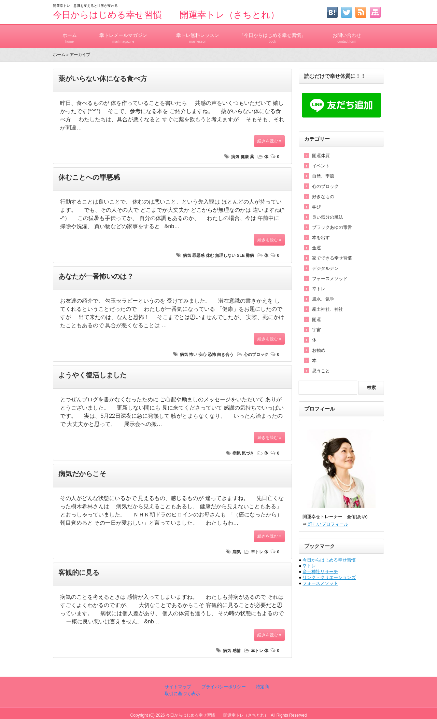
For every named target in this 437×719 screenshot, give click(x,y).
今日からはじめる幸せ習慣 (329, 560)
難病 (250, 255)
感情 (236, 650)
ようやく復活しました (92, 375)
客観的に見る (78, 572)
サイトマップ (178, 686)
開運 (316, 319)
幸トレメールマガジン (123, 35)
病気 (235, 156)
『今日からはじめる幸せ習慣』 (272, 35)
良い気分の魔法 (327, 217)
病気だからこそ (82, 474)
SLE (240, 255)
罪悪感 (198, 255)
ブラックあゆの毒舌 (332, 227)
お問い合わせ (347, 35)
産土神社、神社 (327, 309)
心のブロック (256, 354)
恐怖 (212, 354)
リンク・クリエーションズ (329, 577)
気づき (248, 453)
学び (316, 206)
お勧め (318, 350)
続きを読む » (269, 141)
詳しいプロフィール (327, 524)
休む (210, 255)
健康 (245, 156)
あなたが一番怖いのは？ (95, 276)
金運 (316, 247)
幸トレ (257, 552)
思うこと (321, 370)
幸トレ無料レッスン (197, 35)
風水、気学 (323, 299)
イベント (321, 165)
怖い (193, 354)
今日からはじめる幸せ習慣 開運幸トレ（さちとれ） (166, 15)
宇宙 (316, 329)
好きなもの (323, 196)
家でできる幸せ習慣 (332, 258)
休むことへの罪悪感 (89, 177)
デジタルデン (325, 268)
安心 (202, 354)
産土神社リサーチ (320, 571)
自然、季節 (323, 176)
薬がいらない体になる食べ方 (102, 78)
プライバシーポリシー (223, 686)
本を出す (321, 237)
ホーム (69, 35)
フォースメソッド (330, 278)
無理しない (225, 255)
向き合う (225, 354)
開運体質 (321, 155)
